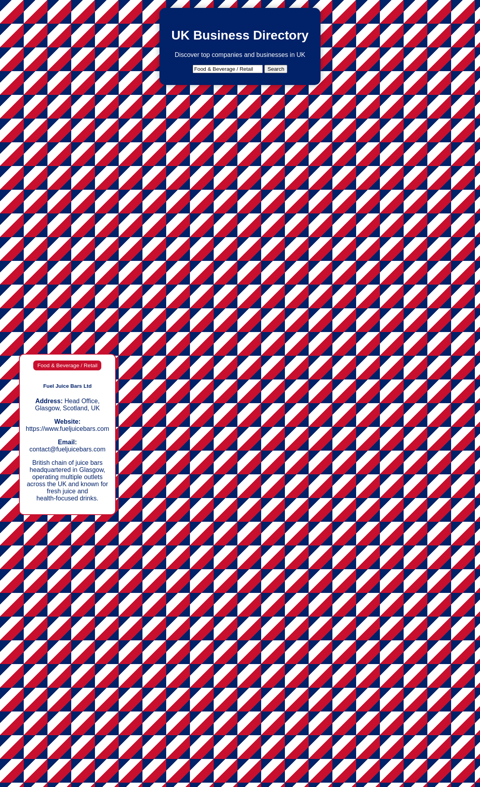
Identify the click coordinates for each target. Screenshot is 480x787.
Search (276, 69)
